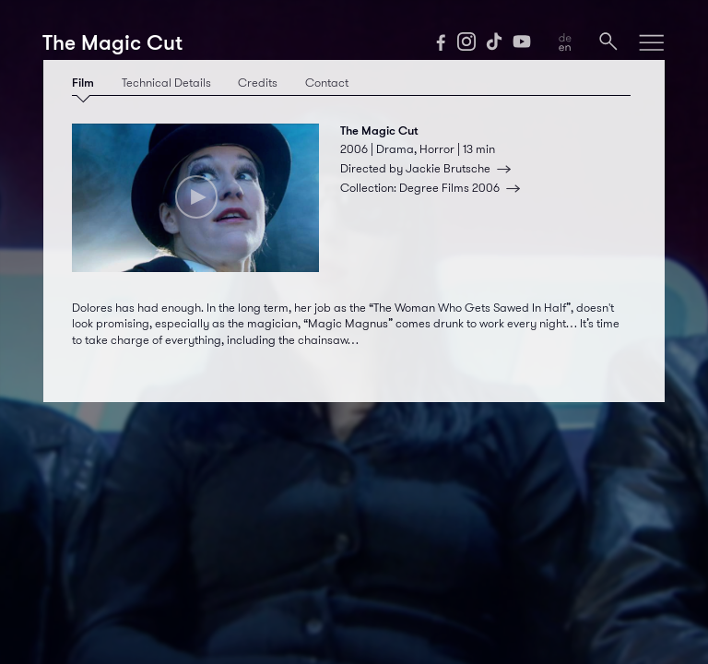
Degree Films (462, 188)
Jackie (461, 168)
